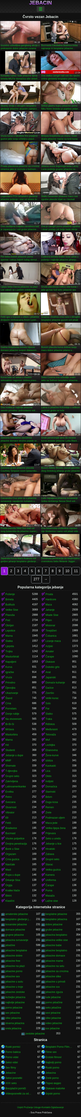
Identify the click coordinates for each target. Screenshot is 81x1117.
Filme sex (51, 1052)
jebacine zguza (54, 992)
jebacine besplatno (56, 950)
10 (67, 571)
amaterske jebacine (16, 914)
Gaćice (50, 687)
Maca (49, 604)
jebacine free (12, 960)
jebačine (10, 945)
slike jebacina (13, 1018)
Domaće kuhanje (55, 682)
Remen (50, 807)
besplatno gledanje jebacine (18, 919)
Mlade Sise (52, 615)
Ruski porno (52, 1067)
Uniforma (51, 880)
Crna (8, 703)
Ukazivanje (11, 692)
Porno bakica (13, 1052)
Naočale (10, 864)
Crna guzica (12, 859)
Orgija (8, 885)
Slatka (9, 641)
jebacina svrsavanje (16, 940)
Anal (48, 672)
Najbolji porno (53, 1062)
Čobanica (51, 635)
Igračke (9, 672)
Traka (49, 718)
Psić (7, 620)
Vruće (8, 677)
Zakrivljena (11, 781)
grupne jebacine (14, 934)
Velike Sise (11, 609)
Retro (8, 796)
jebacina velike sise (57, 940)
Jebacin (40, 3)
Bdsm (49, 796)
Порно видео (53, 1083)
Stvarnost (10, 807)
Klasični (9, 900)
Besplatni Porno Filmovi (59, 1046)
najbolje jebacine (15, 1002)
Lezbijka (50, 744)
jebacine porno (13, 971)
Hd (7, 744)
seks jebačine (53, 1007)
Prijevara (51, 833)
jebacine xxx (53, 986)
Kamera (50, 874)
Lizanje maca (53, 641)
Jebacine (10, 1072)
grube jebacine (54, 929)
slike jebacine (53, 1018)
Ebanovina (52, 750)
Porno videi (11, 1057)
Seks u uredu (53, 838)
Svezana (10, 802)
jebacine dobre (13, 955)
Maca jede (51, 822)
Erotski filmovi (54, 1057)
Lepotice (10, 630)
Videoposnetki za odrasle (18, 1093)
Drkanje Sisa (12, 880)
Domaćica (51, 786)
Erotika (9, 791)
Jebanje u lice (53, 843)
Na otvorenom (13, 718)
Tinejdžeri (51, 630)
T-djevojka (11, 770)
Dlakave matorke (55, 1088)
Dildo (48, 776)
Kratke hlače (12, 890)
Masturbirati (12, 656)
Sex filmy (10, 1067)
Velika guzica (53, 869)
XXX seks (11, 1083)
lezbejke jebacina (15, 997)
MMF (8, 760)
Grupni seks (12, 776)
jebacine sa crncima (57, 971)
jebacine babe (54, 945)
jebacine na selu (55, 966)
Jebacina (51, 1072)
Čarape (50, 656)
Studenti (10, 750)
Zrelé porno (52, 1078)
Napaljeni (10, 661)
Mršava (9, 729)
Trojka (9, 651)
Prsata (49, 594)
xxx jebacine (53, 1028)
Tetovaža (51, 734)
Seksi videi (11, 1062)
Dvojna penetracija (16, 843)
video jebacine (54, 1023)
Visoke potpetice (14, 838)
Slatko (49, 713)
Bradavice (11, 828)
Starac (49, 864)
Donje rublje (12, 713)
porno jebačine (54, 1002)
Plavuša (10, 615)
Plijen (49, 620)
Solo (48, 703)
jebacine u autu (14, 981)
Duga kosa (52, 802)
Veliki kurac (52, 698)
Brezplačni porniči (15, 1088)
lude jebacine (53, 997)
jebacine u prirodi (55, 981)
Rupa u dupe (12, 874)
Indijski (50, 781)
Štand (8, 698)
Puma (49, 890)
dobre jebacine (54, 924)
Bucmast (10, 833)
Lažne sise (52, 900)
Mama (9, 635)
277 (36, 579)
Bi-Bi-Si (9, 724)
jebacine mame (54, 960)
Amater (50, 651)
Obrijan (9, 625)
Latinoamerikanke (15, 786)
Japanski (51, 677)
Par (48, 708)
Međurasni (52, 729)
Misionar (50, 625)
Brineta (9, 599)
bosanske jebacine (16, 924)
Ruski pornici (12, 1046)
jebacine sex (12, 976)
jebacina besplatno (56, 934)
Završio (50, 692)
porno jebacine (13, 1007)
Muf (48, 739)
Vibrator (9, 812)
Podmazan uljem (55, 817)
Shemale (10, 765)
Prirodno (10, 682)
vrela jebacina (13, 1028)
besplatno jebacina (56, 919)
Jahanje (50, 609)
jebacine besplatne (16, 950)
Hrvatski (50, 848)
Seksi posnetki (13, 1078)
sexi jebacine (53, 1012)
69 (6, 817)
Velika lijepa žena (56, 828)
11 (76, 571)
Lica (48, 770)
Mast (8, 869)
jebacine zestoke (15, 992)
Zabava (50, 854)
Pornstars (10, 708)
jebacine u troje (14, 986)
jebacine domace (55, 955)
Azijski (49, 646)
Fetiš (8, 822)
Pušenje (10, 594)
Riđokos (50, 724)
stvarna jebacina (14, 1023)
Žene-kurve (52, 755)
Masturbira (11, 734)
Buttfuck (10, 604)
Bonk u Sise (12, 848)
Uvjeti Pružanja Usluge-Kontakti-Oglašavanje (40, 1107)
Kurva (8, 667)
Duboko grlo (53, 667)
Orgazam (10, 854)
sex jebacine (12, 1012)
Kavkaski (51, 765)
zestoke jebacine (35, 1033)
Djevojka (10, 687)
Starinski (51, 791)
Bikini (8, 895)
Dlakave (50, 661)
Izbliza (49, 760)
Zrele (48, 812)
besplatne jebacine (56, 914)
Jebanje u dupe (14, 755)
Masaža (50, 895)
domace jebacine (15, 929)
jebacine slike (53, 976)
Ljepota (9, 646)
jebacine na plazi (15, 966)
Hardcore (51, 599)
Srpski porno (53, 1093)
